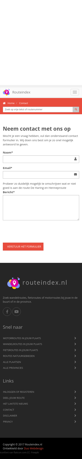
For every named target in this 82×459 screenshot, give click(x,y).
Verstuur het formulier (24, 246)
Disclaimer (10, 415)
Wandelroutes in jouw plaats (22, 344)
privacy (8, 421)
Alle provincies (13, 368)
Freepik (35, 452)
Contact (8, 409)
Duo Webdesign (33, 448)
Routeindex (15, 92)
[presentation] (31, 230)
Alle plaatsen (12, 362)
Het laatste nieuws (15, 403)
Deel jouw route (14, 398)
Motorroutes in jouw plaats (22, 338)
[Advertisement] (41, 42)
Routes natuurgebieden (19, 356)
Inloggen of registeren (18, 391)
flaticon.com (20, 452)
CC (28, 452)
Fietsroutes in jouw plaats (20, 350)
